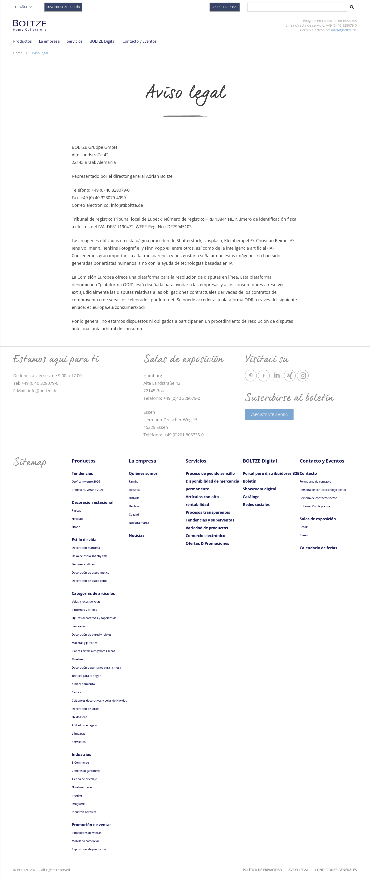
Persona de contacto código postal (323, 490)
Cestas (76, 692)
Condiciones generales (336, 870)
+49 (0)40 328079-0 (181, 398)
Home (17, 53)
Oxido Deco (79, 717)
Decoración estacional (93, 502)
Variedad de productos (207, 527)
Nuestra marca (139, 523)
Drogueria (78, 804)
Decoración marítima (86, 548)
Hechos (134, 506)
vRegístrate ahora (269, 414)
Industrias (81, 754)
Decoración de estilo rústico (90, 573)
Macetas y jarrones (84, 643)
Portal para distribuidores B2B (271, 473)
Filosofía (134, 490)
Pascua (76, 511)
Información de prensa (315, 506)
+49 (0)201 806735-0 (183, 435)
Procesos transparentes (208, 512)
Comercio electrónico (205, 535)
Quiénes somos (143, 473)
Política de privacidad (262, 870)
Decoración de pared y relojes (91, 635)
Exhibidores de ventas (86, 833)
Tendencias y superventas (210, 520)
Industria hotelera (84, 812)
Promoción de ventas (91, 824)
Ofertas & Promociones (207, 543)
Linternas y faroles (84, 610)
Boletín (249, 481)
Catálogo (251, 496)
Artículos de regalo (84, 725)
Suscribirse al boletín (63, 7)
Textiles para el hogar (86, 676)
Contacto (308, 473)
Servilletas (79, 742)
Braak (304, 527)
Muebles (77, 659)
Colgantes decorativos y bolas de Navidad (99, 701)
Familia (133, 482)
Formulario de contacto (315, 482)
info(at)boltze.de (344, 30)
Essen (304, 535)
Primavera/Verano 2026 (88, 490)
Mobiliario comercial (85, 841)
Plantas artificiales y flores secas (93, 651)
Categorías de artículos (93, 593)
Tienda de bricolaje (84, 779)
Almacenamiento (83, 684)
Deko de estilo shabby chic (89, 556)
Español (23, 7)
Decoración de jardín (86, 709)
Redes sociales (256, 504)
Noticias (136, 535)
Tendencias (82, 473)
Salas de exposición (318, 518)
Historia (134, 498)
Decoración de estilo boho (89, 581)
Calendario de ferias (318, 547)
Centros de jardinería (86, 771)
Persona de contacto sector (318, 498)
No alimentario (82, 787)
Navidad (77, 519)
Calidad (134, 515)
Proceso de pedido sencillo (210, 473)
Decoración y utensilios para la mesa (96, 668)
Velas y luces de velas (86, 602)
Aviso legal (298, 870)
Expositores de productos (89, 849)
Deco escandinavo (84, 564)
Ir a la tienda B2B (225, 7)
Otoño (76, 527)
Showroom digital (259, 489)
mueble (77, 796)
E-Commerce (80, 763)
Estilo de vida (84, 539)
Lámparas (78, 734)
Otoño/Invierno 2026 (86, 482)
